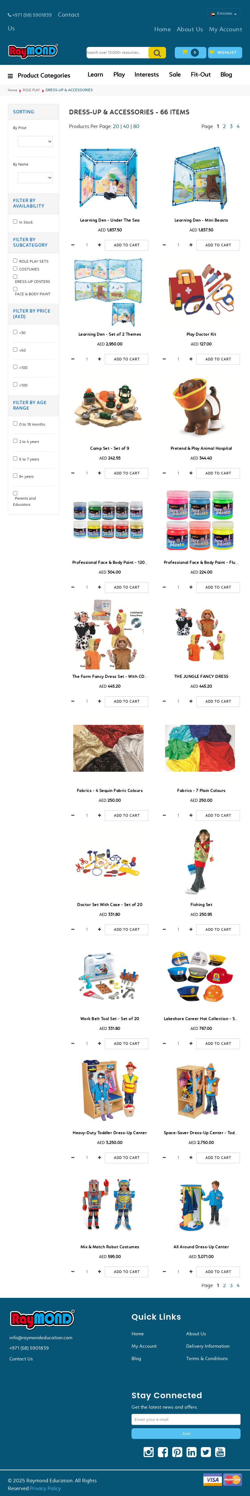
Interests (146, 74)
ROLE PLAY (31, 90)
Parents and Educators (24, 501)
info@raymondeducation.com (40, 1338)
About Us (196, 1334)
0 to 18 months (31, 424)
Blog (226, 74)
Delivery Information (207, 1346)
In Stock (25, 222)
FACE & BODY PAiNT (31, 294)
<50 (21, 350)
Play (119, 74)
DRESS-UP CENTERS (31, 281)
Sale (175, 74)
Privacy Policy (45, 1488)
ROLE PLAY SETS (33, 261)
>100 (22, 385)
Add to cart (127, 245)
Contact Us (21, 1359)
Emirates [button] (224, 13)
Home (12, 90)
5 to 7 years (28, 459)
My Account (144, 1346)
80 (136, 126)
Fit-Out (201, 74)
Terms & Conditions (207, 1358)
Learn (95, 74)
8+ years (25, 476)
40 (126, 126)
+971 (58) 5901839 (29, 1348)
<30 (21, 332)
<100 (22, 367)
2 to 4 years (28, 441)
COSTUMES (28, 269)
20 (116, 126)
